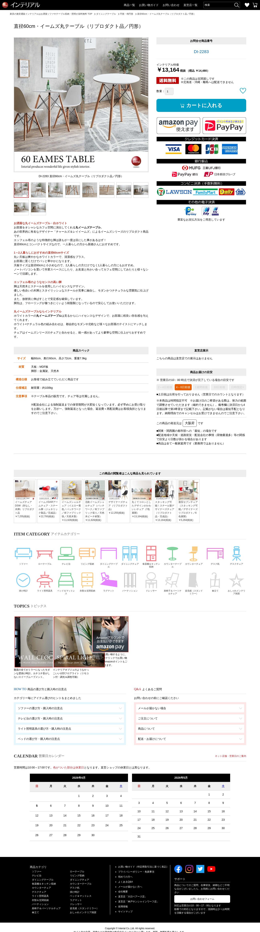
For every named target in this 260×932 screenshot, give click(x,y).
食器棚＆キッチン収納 (151, 556)
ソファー (23, 554)
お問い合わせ (171, 5)
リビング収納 (87, 554)
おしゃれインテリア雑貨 (236, 584)
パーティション (130, 584)
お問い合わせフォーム (202, 889)
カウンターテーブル (172, 556)
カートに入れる (205, 105)
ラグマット (108, 582)
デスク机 (215, 554)
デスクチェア (236, 554)
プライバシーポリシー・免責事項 (136, 862)
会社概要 (123, 882)
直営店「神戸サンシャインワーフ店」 (138, 892)
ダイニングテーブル (108, 556)
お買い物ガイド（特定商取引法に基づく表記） (143, 857)
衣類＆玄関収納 (87, 584)
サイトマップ (125, 902)
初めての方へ (125, 867)
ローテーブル (44, 554)
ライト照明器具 (44, 584)
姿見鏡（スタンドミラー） (194, 584)
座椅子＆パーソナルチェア (172, 584)
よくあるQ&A (125, 872)
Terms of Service (159, 926)
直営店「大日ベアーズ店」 (132, 887)
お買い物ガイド (149, 5)
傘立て (215, 582)
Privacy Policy (141, 926)
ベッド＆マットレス (66, 584)
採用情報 (123, 897)
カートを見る (255, 5)
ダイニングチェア (130, 556)
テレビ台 (66, 554)
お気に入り (247, 5)
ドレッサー (151, 582)
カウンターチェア (194, 556)
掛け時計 (23, 582)
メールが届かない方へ (130, 877)
